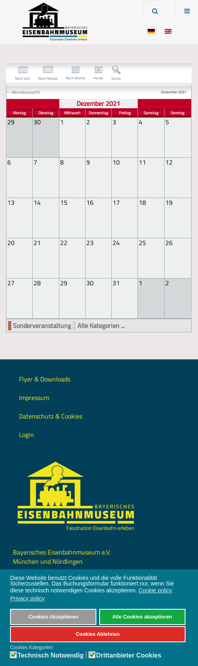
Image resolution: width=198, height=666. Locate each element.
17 (116, 202)
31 (116, 283)
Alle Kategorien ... (101, 325)
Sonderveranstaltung (42, 325)
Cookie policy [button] (155, 590)
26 (169, 243)
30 (90, 283)
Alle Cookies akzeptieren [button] (142, 617)
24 (116, 243)
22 (63, 243)
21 (37, 243)
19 (169, 202)
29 (63, 283)
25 (142, 243)
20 (11, 243)
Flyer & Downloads (44, 379)
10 (116, 162)
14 (37, 202)
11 (142, 162)
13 (11, 202)
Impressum (34, 398)
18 (142, 202)
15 (63, 202)
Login (26, 435)
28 (37, 283)
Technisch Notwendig (50, 655)
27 (11, 283)
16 (90, 202)
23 (90, 243)
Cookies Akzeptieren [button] (53, 617)
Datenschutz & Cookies (50, 416)
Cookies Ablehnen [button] (98, 634)
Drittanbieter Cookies (128, 655)
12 (169, 162)
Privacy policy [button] (27, 598)
